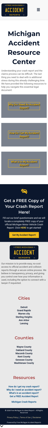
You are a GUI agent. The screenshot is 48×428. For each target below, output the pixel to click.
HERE (23, 227)
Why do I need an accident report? (24, 389)
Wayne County (24, 346)
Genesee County (24, 359)
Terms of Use (25, 417)
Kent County (24, 356)
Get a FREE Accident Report (24, 396)
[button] (38, 10)
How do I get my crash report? (24, 386)
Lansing (24, 323)
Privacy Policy (12, 417)
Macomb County (23, 353)
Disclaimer (37, 417)
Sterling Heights (24, 317)
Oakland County (24, 350)
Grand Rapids (24, 310)
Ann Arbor (24, 320)
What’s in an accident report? (24, 393)
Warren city (24, 313)
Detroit (24, 307)
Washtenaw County (24, 363)
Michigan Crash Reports (24, 401)
